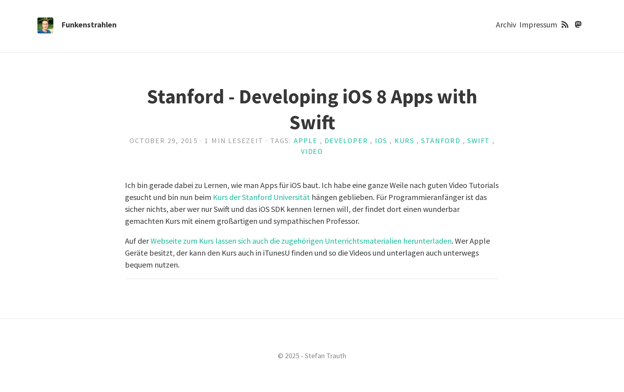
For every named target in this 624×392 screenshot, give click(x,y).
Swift (478, 140)
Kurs (404, 140)
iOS (381, 140)
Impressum (538, 24)
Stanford (440, 140)
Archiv (506, 24)
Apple (306, 140)
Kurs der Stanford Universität (261, 197)
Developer (346, 140)
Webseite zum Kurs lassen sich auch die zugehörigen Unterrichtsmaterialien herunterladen (301, 241)
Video (312, 151)
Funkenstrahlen (89, 24)
